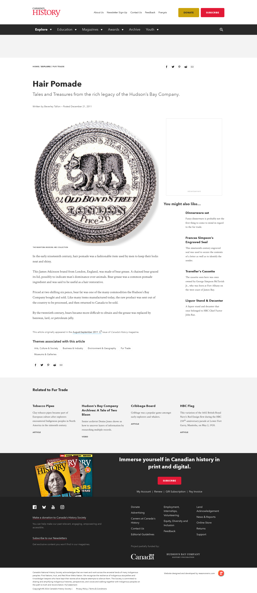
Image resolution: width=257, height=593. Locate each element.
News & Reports (206, 516)
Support (201, 534)
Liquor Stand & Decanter (204, 300)
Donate (189, 12)
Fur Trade (58, 66)
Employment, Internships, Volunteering (171, 511)
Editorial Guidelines (142, 534)
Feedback (150, 12)
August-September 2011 (87, 332)
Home (36, 66)
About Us (99, 12)
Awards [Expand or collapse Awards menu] (114, 29)
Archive (134, 29)
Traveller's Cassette (200, 271)
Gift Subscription (176, 491)
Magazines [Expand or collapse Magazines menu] (90, 29)
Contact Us (136, 12)
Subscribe (212, 12)
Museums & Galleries (45, 354)
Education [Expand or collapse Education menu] (65, 29)
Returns (201, 528)
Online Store (204, 522)
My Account (144, 491)
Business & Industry (73, 348)
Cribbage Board (143, 406)
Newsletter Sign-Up (117, 12)
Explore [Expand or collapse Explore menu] (41, 29)
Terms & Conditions (98, 589)
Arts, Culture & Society (46, 348)
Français (162, 12)
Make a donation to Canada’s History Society (59, 517)
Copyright (37, 589)
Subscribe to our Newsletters (50, 538)
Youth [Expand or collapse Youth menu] (150, 29)
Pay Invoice (195, 491)
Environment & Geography (102, 348)
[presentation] (55, 399)
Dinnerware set (197, 213)
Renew (158, 491)
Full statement (71, 585)
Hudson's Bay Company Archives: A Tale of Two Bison (100, 410)
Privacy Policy (82, 589)
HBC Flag (187, 406)
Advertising (138, 512)
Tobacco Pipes (43, 406)
